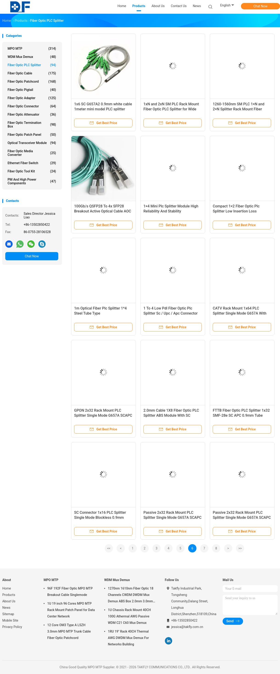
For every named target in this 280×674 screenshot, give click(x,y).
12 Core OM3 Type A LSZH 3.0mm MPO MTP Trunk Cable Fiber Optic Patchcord (69, 631)
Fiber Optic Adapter (32, 98)
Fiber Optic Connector (32, 106)
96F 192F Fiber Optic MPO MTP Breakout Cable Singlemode (70, 592)
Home (6, 588)
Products (8, 595)
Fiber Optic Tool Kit (32, 171)
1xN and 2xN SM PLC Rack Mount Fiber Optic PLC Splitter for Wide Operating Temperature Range (171, 109)
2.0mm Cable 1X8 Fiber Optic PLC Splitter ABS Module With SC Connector (171, 415)
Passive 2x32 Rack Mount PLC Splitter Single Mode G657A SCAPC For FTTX (172, 517)
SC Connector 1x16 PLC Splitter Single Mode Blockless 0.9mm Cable (100, 517)
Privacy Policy (12, 627)
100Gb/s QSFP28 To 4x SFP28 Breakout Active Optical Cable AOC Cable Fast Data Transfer (102, 211)
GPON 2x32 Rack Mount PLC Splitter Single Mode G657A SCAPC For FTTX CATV (103, 415)
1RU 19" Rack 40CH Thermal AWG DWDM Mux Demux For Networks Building (128, 638)
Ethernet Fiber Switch (32, 163)
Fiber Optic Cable (32, 73)
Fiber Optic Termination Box (32, 124)
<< (108, 548)
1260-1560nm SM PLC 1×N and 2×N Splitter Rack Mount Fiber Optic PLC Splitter (238, 109)
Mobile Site (10, 620)
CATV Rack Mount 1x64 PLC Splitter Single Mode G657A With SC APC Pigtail (239, 313)
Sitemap (8, 614)
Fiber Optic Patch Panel (32, 134)
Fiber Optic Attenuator (32, 114)
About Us (8, 601)
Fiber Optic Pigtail (32, 89)
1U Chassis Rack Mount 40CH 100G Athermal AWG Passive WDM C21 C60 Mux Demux (129, 616)
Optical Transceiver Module (32, 143)
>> (240, 548)
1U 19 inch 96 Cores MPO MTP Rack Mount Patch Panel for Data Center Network (71, 610)
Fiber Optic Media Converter (32, 153)
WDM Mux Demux (32, 56)
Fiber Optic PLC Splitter (32, 65)
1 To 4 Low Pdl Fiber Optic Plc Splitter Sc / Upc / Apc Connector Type (170, 313)
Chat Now (261, 6)
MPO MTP (32, 48)
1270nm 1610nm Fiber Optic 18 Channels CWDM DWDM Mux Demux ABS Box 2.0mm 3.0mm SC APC (130, 595)
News (6, 607)
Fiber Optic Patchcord (32, 81)
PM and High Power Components (32, 181)
